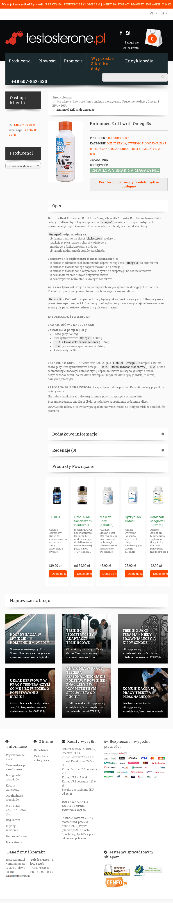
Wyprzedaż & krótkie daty (102, 63)
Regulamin (13, 820)
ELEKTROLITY (74, 4)
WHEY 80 (109, 4)
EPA (57, 346)
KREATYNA (54, 4)
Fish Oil (118, 363)
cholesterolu (94, 238)
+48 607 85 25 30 (25, 125)
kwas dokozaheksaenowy (81, 342)
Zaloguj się (132, 42)
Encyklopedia (139, 61)
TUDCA (54, 517)
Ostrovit (55, 299)
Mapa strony (14, 842)
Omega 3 (85, 338)
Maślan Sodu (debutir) (106, 521)
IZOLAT (124, 4)
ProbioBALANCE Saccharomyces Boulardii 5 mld (87, 523)
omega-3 (107, 222)
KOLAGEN (153, 4)
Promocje (73, 61)
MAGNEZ (138, 4)
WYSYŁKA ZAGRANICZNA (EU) (16, 810)
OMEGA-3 (94, 4)
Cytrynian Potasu (133, 519)
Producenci (20, 61)
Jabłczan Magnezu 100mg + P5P (157, 523)
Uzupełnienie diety (134, 101)
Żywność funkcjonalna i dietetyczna (96, 101)
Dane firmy (41, 750)
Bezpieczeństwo (16, 836)
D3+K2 (166, 4)
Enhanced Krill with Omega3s (75, 109)
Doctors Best (118, 138)
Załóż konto (131, 48)
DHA (57, 342)
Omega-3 (55, 234)
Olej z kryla (64, 101)
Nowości (48, 61)
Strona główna (62, 97)
